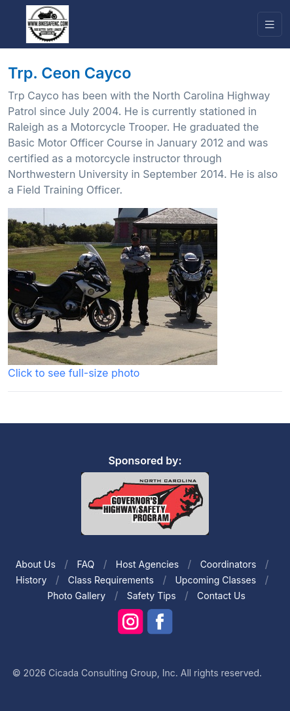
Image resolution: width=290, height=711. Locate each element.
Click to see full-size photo (112, 293)
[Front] (47, 23)
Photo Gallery (76, 595)
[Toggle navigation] (269, 24)
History (31, 579)
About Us (36, 564)
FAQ (85, 564)
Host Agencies (147, 564)
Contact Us (221, 595)
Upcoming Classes (215, 579)
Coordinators (228, 564)
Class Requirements (111, 579)
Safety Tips (151, 595)
